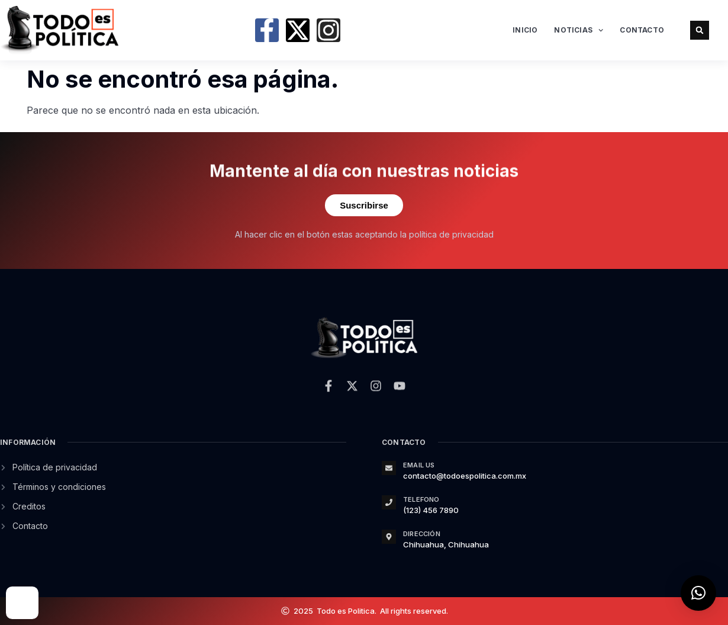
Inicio (525, 29)
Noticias (578, 30)
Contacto (642, 29)
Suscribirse (364, 205)
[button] (699, 30)
